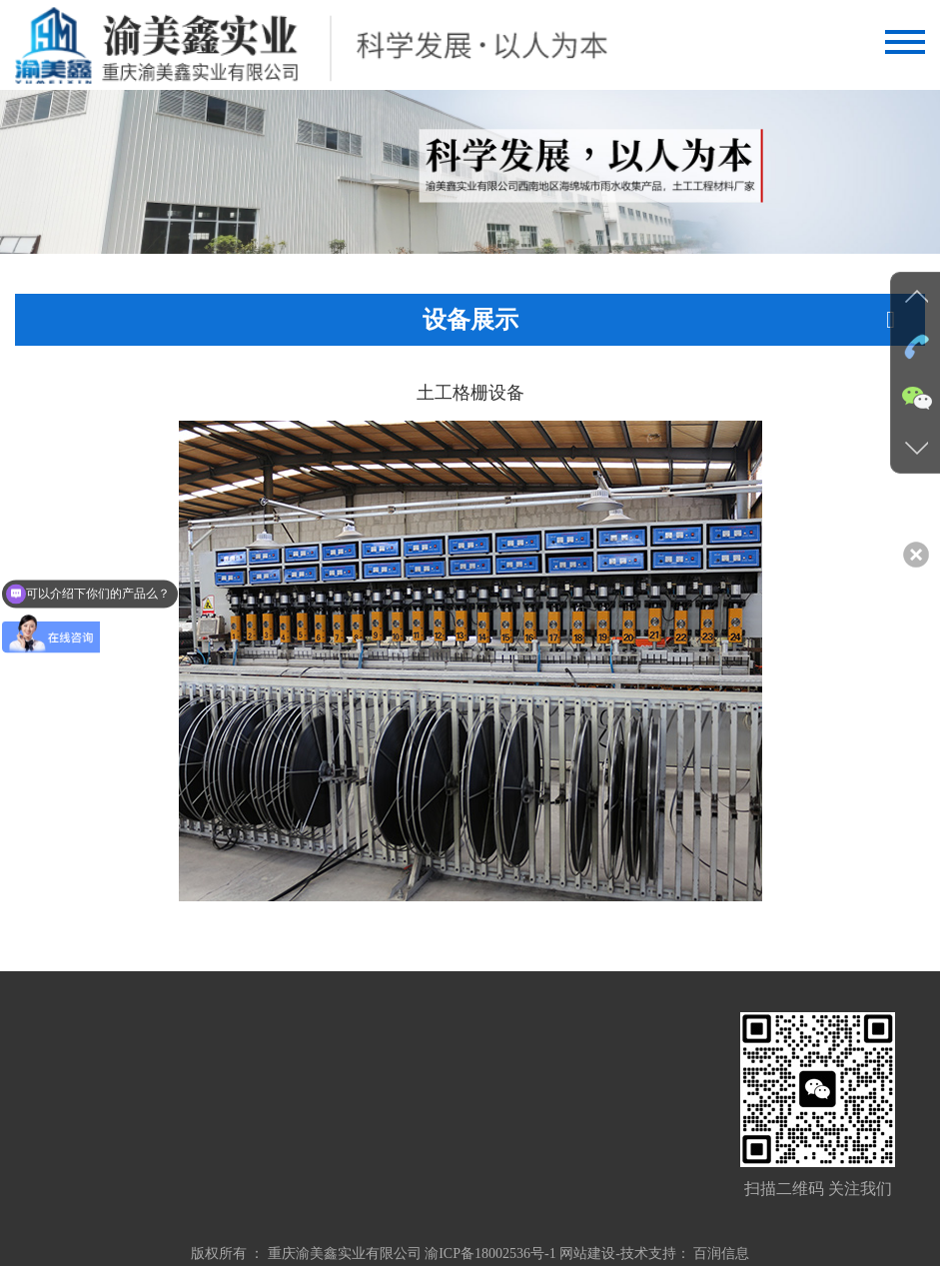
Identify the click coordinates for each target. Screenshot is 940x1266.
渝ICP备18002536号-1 (490, 1253)
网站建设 (587, 1253)
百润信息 (721, 1253)
